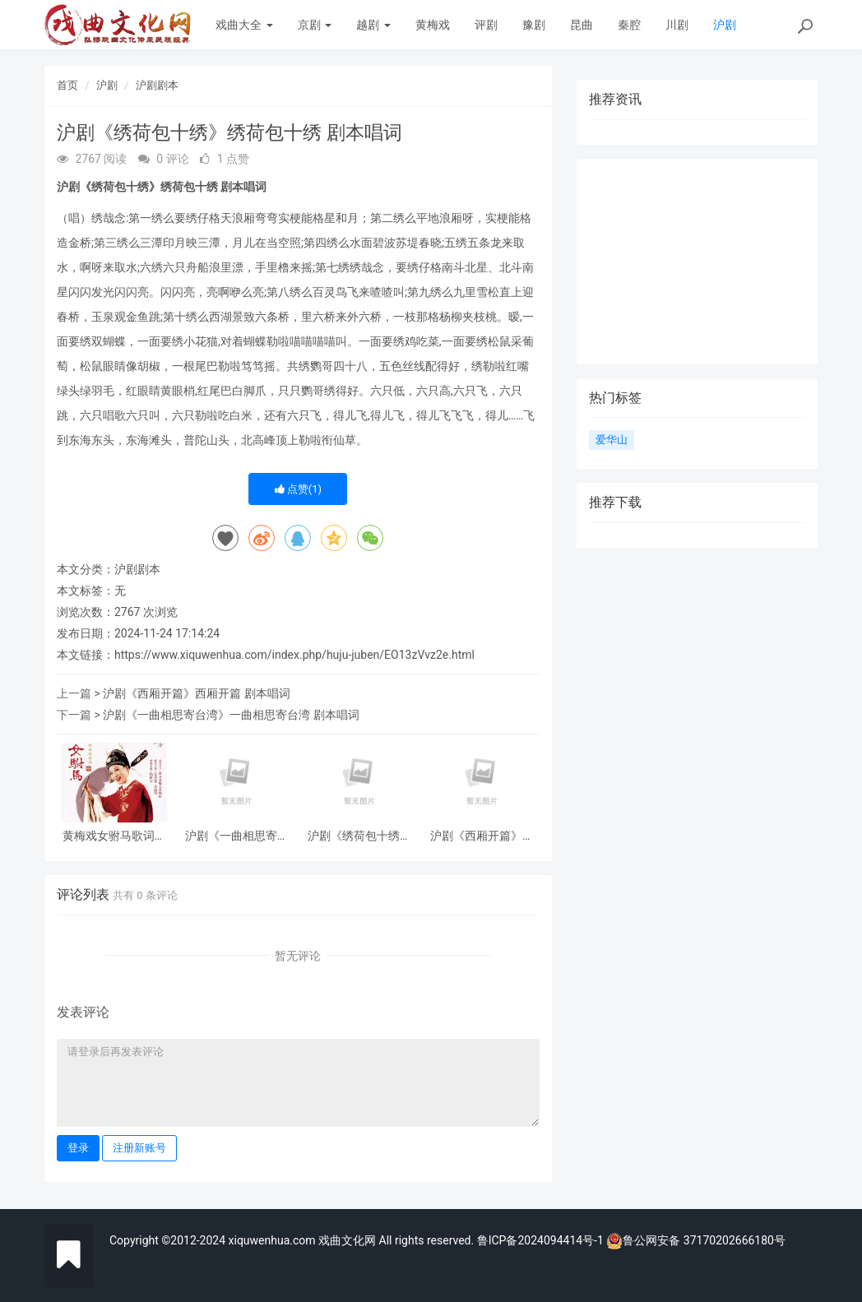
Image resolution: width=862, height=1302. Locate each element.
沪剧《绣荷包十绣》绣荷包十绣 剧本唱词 (359, 836)
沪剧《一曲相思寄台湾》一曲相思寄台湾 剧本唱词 (231, 714)
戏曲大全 (244, 24)
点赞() (298, 489)
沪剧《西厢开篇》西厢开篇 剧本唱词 (196, 693)
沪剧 (724, 24)
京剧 (314, 24)
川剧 (676, 24)
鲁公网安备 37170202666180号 (696, 1240)
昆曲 (581, 24)
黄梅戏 (432, 24)
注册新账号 (139, 1148)
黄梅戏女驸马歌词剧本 (114, 836)
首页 (67, 85)
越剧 (373, 24)
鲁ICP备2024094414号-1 (542, 1240)
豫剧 (533, 24)
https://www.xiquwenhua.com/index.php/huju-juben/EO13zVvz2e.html (294, 654)
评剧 (486, 24)
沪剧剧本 (157, 85)
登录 (78, 1148)
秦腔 (629, 24)
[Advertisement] (697, 261)
